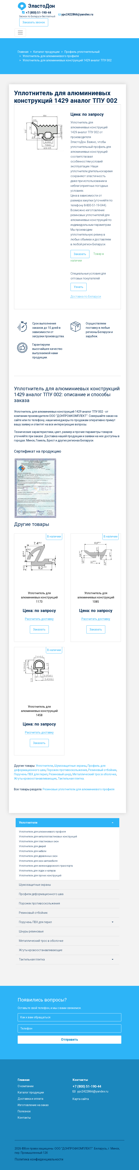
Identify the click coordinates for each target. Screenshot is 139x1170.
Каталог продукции (31, 1092)
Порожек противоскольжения (67, 770)
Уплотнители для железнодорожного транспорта (46, 865)
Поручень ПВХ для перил (31, 774)
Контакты (24, 1117)
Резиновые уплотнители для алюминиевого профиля (78, 789)
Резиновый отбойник (102, 770)
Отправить (69, 1039)
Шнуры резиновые (31, 931)
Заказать (80, 254)
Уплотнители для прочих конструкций (40, 875)
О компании (26, 1086)
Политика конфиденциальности (39, 1159)
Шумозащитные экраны (70, 765)
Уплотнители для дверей (32, 846)
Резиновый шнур (60, 774)
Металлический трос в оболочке (94, 774)
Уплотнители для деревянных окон (38, 856)
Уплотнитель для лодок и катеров (37, 870)
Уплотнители (44, 765)
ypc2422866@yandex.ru (77, 14)
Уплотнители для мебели (32, 851)
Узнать (78, 287)
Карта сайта (81, 1099)
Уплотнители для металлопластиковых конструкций (48, 836)
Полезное (24, 1111)
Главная (23, 1080)
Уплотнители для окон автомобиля (38, 861)
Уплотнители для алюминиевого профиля (42, 831)
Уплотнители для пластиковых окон (39, 841)
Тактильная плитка (71, 778)
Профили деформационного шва (41, 894)
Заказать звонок (34, 22)
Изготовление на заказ (33, 1105)
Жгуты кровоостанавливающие (35, 778)
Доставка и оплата (30, 1098)
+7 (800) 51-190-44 (38, 12)
